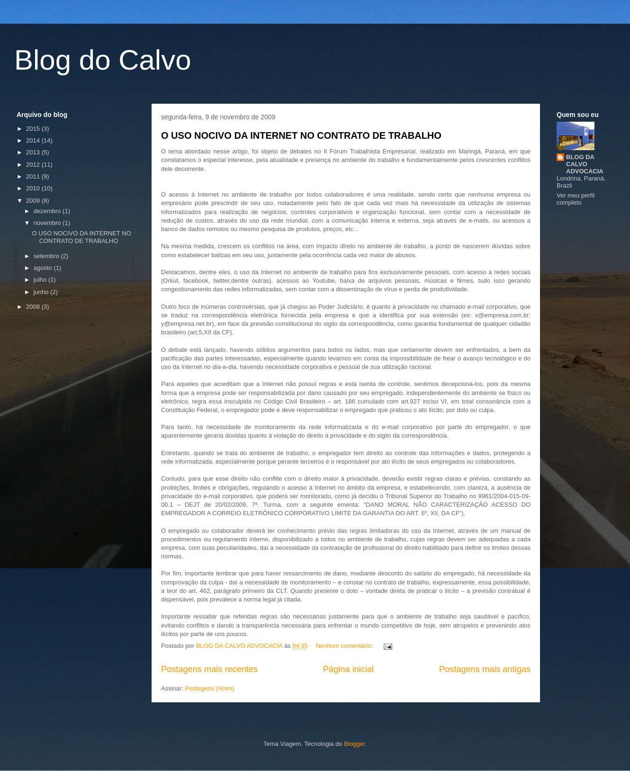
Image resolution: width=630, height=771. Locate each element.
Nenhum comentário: (344, 645)
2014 (34, 140)
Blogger (354, 743)
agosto (44, 267)
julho (41, 279)
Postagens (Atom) (209, 688)
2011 (34, 176)
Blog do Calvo (102, 60)
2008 (34, 306)
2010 (34, 188)
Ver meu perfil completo (575, 199)
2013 (34, 152)
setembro (47, 256)
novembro (48, 222)
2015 (34, 128)
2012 (34, 164)
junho (42, 292)
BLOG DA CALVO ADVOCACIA (584, 164)
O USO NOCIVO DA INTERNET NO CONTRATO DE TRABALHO (301, 135)
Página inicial (348, 669)
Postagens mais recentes (209, 669)
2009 (34, 200)
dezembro (48, 211)
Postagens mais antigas (485, 669)
